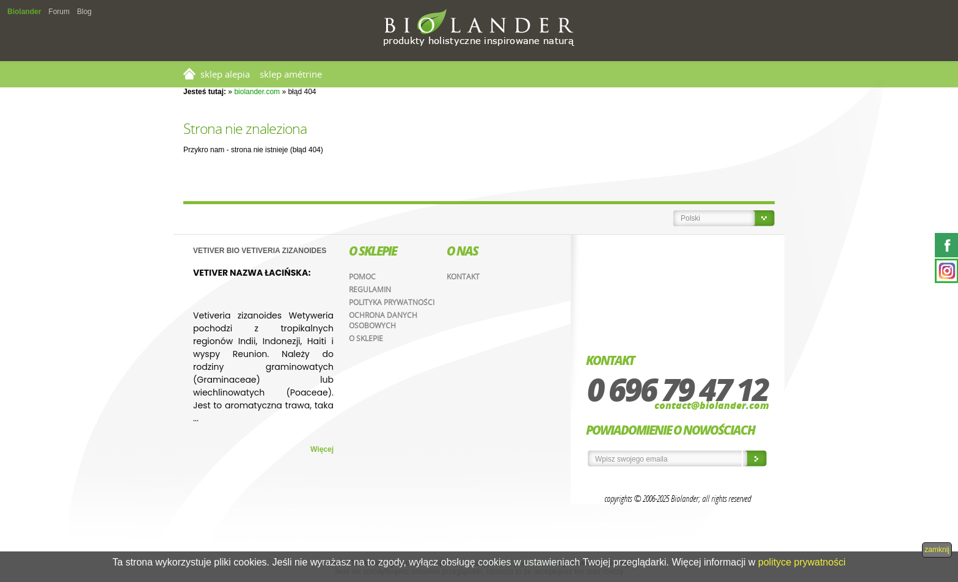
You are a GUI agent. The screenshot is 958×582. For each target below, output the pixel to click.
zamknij (936, 549)
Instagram (946, 271)
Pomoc (362, 276)
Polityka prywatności (391, 302)
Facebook (946, 245)
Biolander (24, 11)
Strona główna (189, 73)
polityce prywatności (802, 562)
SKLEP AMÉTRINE (291, 74)
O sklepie (366, 338)
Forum (59, 11)
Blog (84, 11)
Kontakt (463, 276)
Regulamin (370, 289)
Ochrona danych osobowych (383, 320)
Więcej (322, 449)
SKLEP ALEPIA (225, 74)
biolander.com (257, 91)
